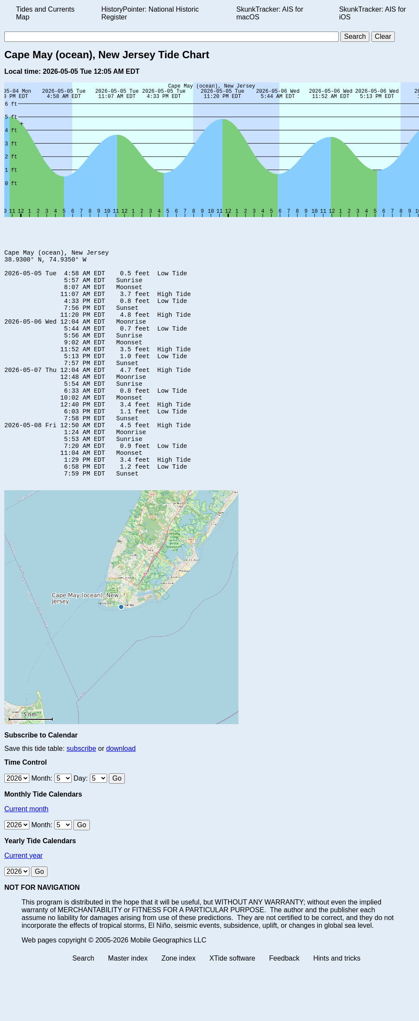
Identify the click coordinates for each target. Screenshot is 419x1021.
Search (83, 1001)
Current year (23, 898)
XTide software (232, 1001)
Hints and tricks (336, 1001)
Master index (128, 1001)
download (121, 791)
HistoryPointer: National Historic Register (150, 13)
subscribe (81, 791)
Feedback (284, 1001)
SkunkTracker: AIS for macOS (269, 13)
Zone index (179, 1001)
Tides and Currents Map (45, 13)
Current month (26, 851)
